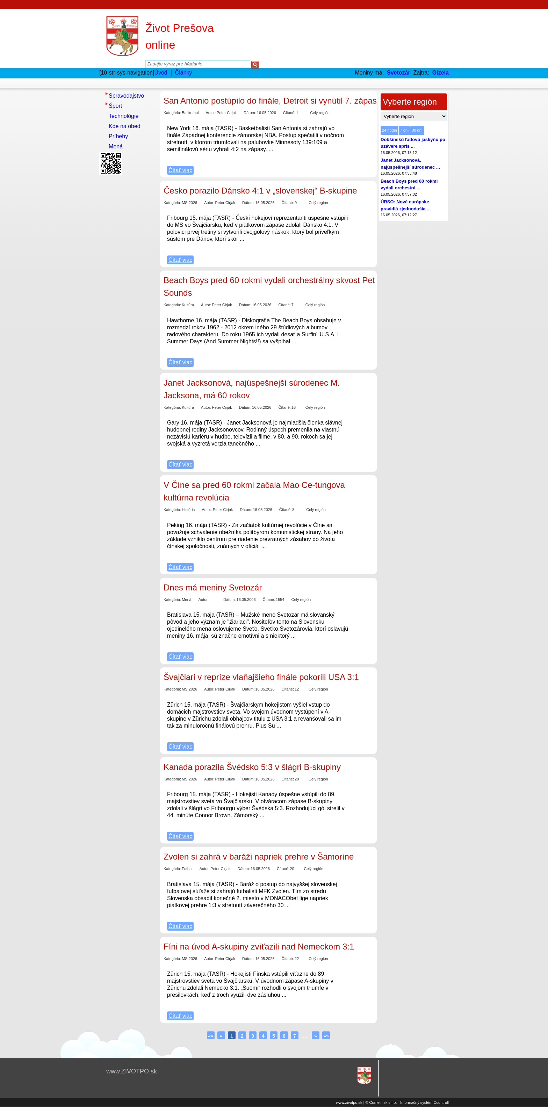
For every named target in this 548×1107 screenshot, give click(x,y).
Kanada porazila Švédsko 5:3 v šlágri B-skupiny (252, 767)
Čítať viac (180, 170)
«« (211, 1036)
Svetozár (398, 73)
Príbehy (118, 136)
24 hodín (389, 130)
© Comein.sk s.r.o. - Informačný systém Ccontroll (407, 1102)
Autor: (211, 113)
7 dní (404, 130)
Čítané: (289, 113)
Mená (116, 146)
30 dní (417, 130)
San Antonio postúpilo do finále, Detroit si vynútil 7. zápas (270, 100)
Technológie (123, 116)
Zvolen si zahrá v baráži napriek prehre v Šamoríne (259, 856)
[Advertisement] (127, 282)
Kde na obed (124, 126)
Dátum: (250, 113)
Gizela (440, 73)
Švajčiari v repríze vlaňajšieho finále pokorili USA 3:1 (261, 677)
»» (326, 1036)
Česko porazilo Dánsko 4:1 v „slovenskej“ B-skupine (260, 190)
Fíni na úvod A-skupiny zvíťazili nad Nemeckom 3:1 (259, 946)
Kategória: (172, 113)
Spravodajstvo (126, 96)
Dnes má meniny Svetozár (213, 587)
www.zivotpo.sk (349, 1102)
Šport (115, 106)
